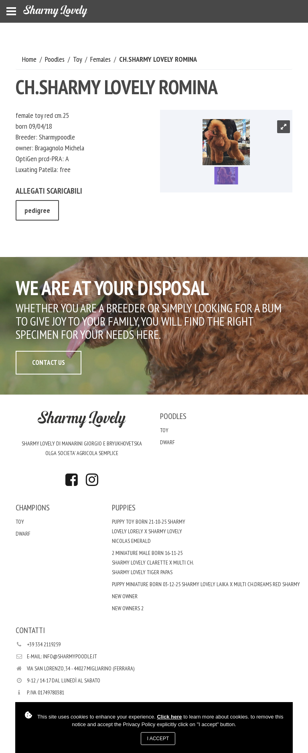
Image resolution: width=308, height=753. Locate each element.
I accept (158, 738)
